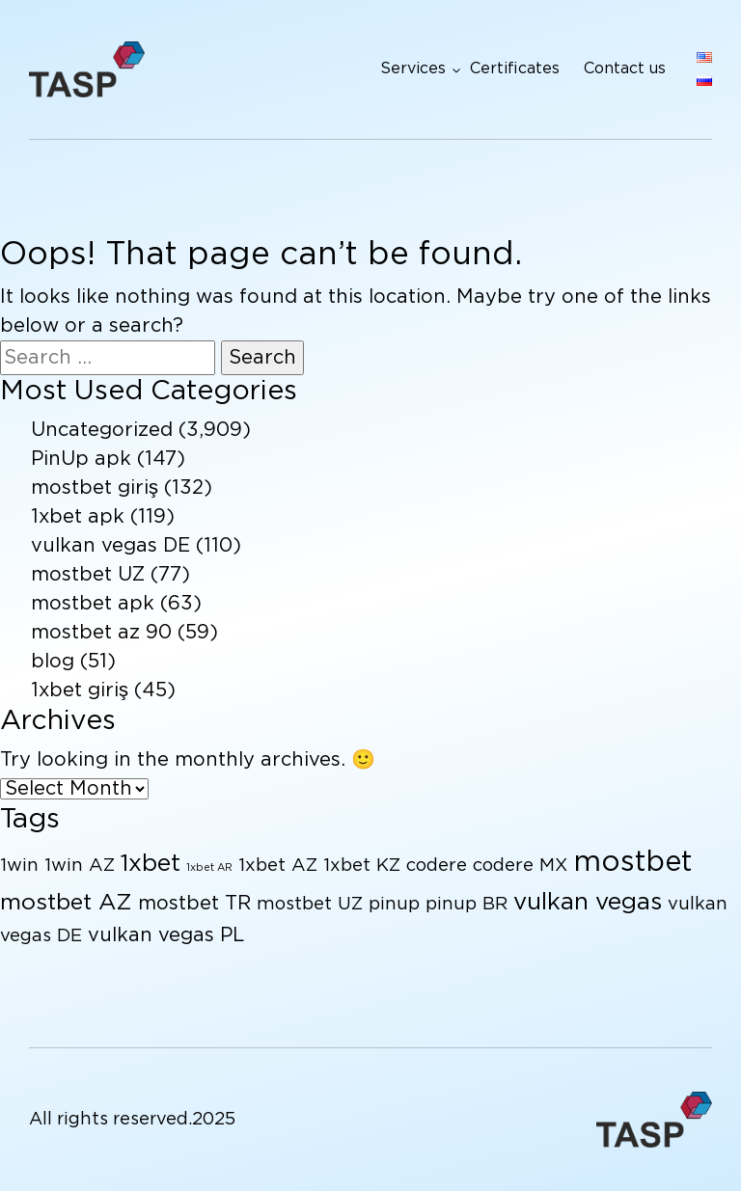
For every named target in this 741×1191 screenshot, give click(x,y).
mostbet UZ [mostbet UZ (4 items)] (310, 904)
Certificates (515, 69)
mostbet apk (92, 603)
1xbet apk (77, 517)
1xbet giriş (79, 690)
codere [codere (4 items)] (436, 866)
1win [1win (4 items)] (19, 866)
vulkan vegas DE (110, 546)
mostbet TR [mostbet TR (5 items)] (194, 903)
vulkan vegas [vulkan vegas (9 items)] (587, 902)
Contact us (625, 69)
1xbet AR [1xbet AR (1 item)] (209, 868)
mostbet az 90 (101, 632)
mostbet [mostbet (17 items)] (632, 863)
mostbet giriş (94, 488)
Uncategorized (102, 430)
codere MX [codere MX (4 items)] (520, 866)
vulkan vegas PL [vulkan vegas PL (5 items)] (166, 935)
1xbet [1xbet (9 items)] (150, 864)
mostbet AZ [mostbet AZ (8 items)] (66, 903)
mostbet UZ (88, 574)
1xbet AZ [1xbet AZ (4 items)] (277, 866)
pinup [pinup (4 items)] (394, 904)
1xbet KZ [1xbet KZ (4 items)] (361, 866)
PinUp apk (81, 459)
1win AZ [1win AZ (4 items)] (79, 866)
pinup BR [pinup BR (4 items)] (466, 904)
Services (413, 69)
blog (52, 661)
